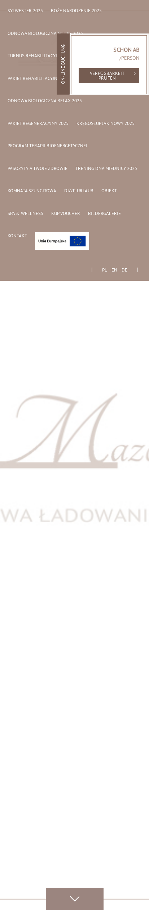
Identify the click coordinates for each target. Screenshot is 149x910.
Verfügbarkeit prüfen (107, 76)
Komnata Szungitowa (32, 191)
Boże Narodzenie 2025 (76, 11)
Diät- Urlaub (78, 191)
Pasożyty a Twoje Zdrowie (37, 169)
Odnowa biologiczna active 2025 (45, 34)
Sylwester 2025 (25, 11)
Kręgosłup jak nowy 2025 (105, 124)
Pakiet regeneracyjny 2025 (38, 124)
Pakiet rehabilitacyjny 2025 (39, 79)
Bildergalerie (104, 214)
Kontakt (17, 236)
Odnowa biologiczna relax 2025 (45, 101)
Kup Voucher (65, 214)
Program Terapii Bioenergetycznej (47, 146)
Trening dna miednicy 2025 (106, 169)
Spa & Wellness (25, 214)
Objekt (109, 191)
